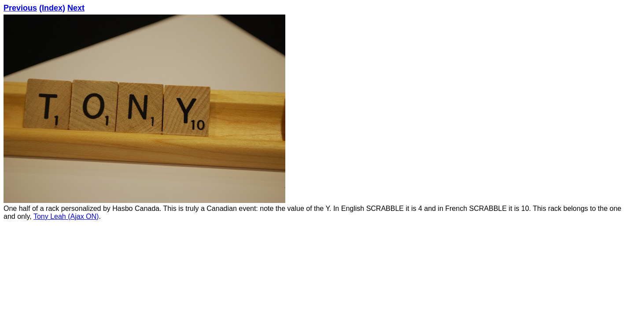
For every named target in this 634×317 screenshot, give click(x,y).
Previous (20, 8)
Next (76, 8)
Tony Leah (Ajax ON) (66, 216)
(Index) (52, 8)
